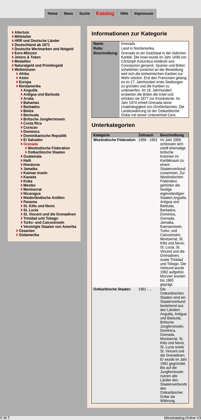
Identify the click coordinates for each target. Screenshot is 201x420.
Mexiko (29, 185)
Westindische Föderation (49, 148)
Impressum (143, 14)
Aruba (28, 99)
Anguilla (30, 90)
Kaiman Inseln (35, 173)
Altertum (21, 32)
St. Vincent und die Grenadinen (49, 214)
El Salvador (33, 140)
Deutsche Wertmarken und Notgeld (43, 49)
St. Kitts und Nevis (39, 206)
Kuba (27, 181)
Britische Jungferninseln (44, 119)
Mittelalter (22, 37)
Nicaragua (31, 194)
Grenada (30, 144)
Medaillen (22, 61)
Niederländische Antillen (44, 198)
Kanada (29, 177)
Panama (30, 202)
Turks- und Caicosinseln (43, 222)
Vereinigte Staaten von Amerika (49, 227)
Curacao (30, 127)
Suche (84, 14)
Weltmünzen (24, 70)
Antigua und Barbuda (41, 94)
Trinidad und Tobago (40, 218)
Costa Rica (32, 123)
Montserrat (32, 189)
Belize (28, 111)
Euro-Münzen (25, 53)
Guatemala (32, 156)
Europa (25, 82)
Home (53, 14)
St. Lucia (30, 210)
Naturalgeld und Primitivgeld (38, 65)
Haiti (27, 160)
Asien (24, 78)
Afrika (24, 74)
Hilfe (124, 14)
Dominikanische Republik (44, 136)
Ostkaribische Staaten (46, 152)
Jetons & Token (27, 57)
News (68, 14)
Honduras (31, 165)
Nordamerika (29, 86)
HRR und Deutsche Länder (36, 41)
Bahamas (31, 103)
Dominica (31, 132)
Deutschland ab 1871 (32, 45)
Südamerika (29, 235)
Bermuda (31, 115)
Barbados (31, 107)
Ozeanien (27, 231)
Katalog (105, 13)
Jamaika (30, 169)
